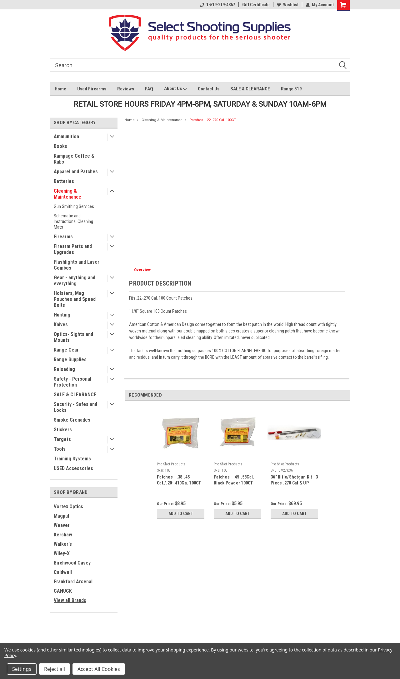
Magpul (61, 516)
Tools (60, 449)
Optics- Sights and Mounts (73, 337)
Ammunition (66, 136)
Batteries (64, 181)
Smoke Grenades (72, 420)
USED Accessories (73, 468)
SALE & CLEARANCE (250, 89)
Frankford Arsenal (73, 582)
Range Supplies (70, 359)
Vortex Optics (68, 506)
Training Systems (72, 459)
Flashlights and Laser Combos (76, 265)
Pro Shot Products (171, 464)
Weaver (62, 525)
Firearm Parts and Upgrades (73, 249)
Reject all (54, 669)
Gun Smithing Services (74, 206)
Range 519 (291, 89)
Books (60, 146)
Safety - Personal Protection (72, 382)
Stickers (63, 430)
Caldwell (63, 572)
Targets (62, 439)
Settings (21, 669)
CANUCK (63, 591)
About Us (175, 89)
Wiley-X (62, 553)
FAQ (149, 89)
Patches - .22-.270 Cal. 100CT (212, 120)
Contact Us (208, 89)
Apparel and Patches (76, 172)
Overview (142, 269)
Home (60, 89)
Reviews (125, 89)
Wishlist (287, 4)
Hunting (62, 315)
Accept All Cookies (99, 669)
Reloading (64, 369)
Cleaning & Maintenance (67, 194)
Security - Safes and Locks (75, 407)
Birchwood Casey (72, 563)
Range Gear (66, 350)
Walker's (63, 544)
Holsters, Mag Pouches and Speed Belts (75, 299)
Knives (61, 324)
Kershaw (63, 535)
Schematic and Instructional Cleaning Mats (73, 221)
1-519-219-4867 (217, 4)
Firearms (63, 237)
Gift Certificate (256, 4)
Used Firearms (91, 89)
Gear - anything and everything (74, 280)
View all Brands (70, 600)
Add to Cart (180, 513)
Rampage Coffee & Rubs (74, 159)
